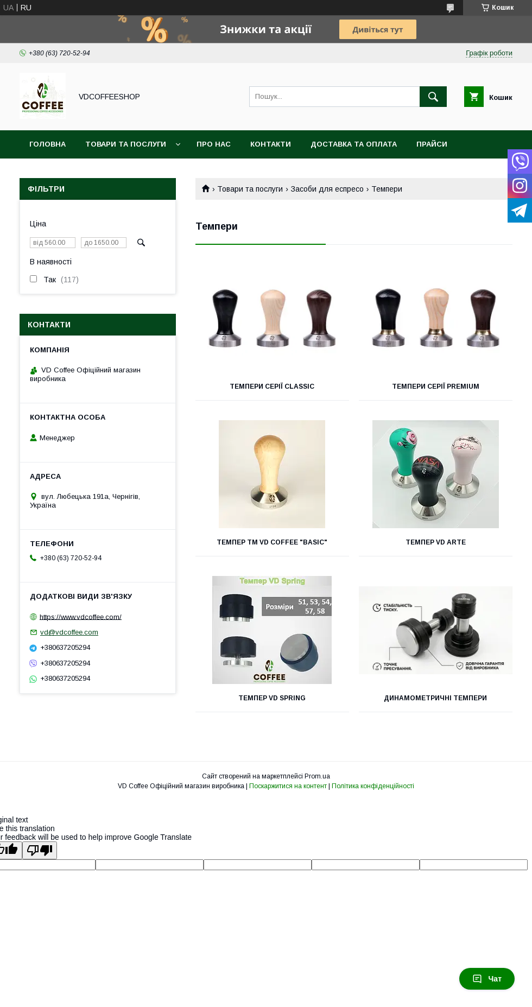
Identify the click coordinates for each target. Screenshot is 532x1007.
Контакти (270, 144)
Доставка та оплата (354, 144)
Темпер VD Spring (272, 698)
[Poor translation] (39, 850)
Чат (487, 979)
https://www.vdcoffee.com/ (81, 616)
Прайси (431, 144)
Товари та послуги (125, 144)
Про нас (214, 144)
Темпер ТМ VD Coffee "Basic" (272, 542)
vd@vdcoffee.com (69, 632)
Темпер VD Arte (436, 542)
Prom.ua (317, 776)
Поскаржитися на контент (288, 786)
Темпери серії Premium (435, 386)
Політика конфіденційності (373, 786)
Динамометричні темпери (435, 698)
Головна (47, 144)
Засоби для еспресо (327, 189)
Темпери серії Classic (272, 386)
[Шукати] (433, 96)
